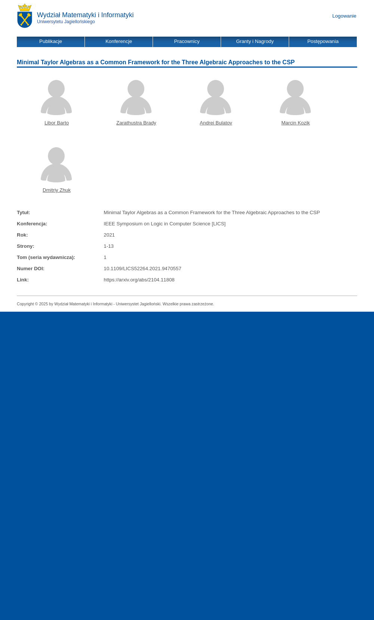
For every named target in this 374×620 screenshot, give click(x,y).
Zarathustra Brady (136, 123)
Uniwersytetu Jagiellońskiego (66, 21)
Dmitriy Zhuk (57, 190)
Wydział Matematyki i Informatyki (85, 15)
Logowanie (344, 16)
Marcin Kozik (295, 123)
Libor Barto (57, 123)
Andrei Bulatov (216, 123)
